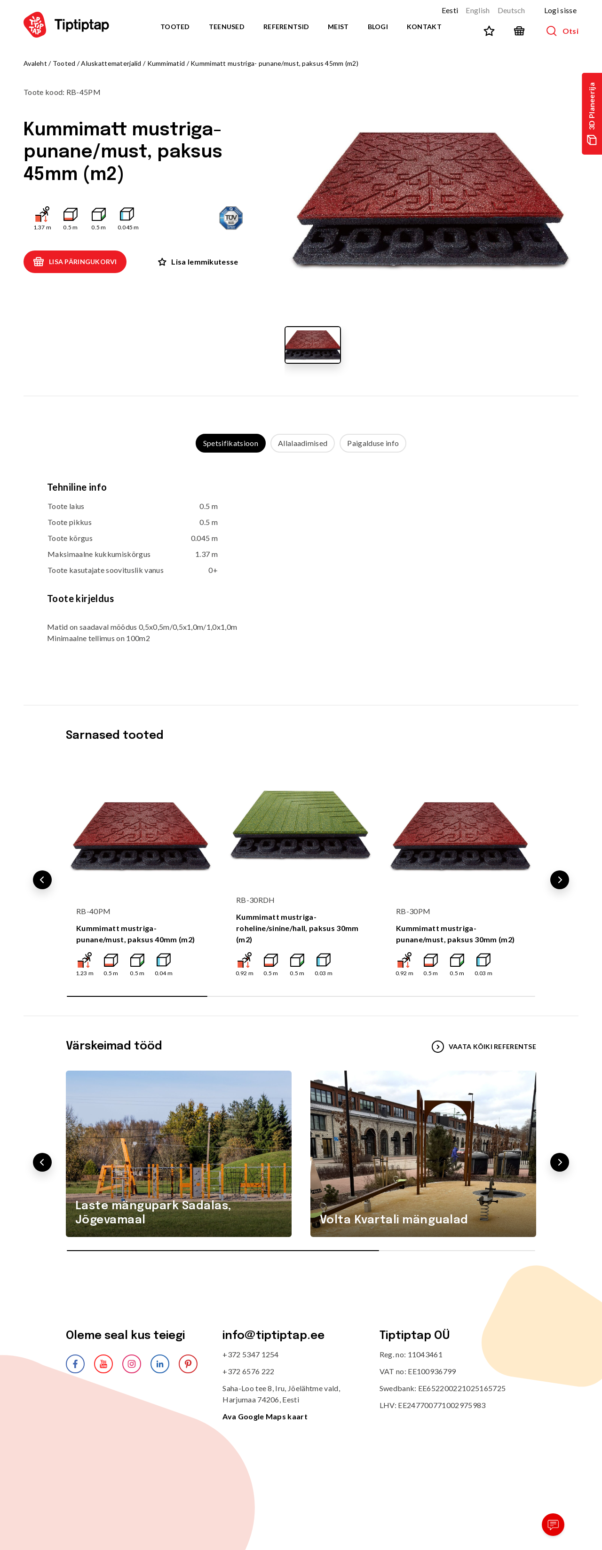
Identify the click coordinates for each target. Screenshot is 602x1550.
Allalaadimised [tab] (302, 442)
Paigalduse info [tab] (373, 442)
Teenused (227, 27)
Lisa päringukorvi (75, 261)
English (478, 10)
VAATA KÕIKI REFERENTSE (484, 1047)
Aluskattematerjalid (111, 63)
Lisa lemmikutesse (198, 261)
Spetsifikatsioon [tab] (230, 442)
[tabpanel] (301, 569)
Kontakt (424, 27)
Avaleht (35, 63)
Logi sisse (560, 10)
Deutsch (511, 10)
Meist (338, 27)
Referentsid (286, 27)
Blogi (378, 27)
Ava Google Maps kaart (265, 1416)
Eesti (450, 10)
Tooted (175, 27)
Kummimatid (166, 63)
